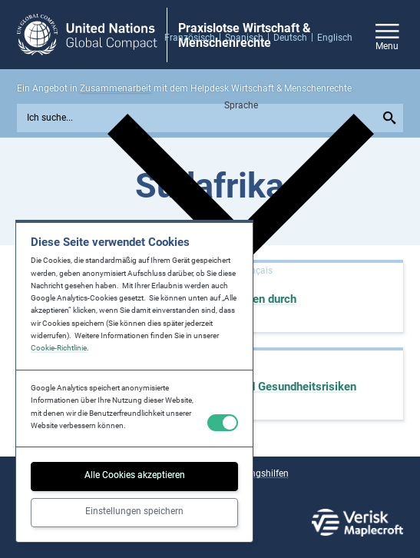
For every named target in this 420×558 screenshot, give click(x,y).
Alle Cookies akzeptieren (134, 475)
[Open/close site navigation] (387, 34)
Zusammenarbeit (115, 88)
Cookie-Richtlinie (59, 348)
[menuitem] (194, 37)
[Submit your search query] (391, 118)
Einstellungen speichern (134, 511)
